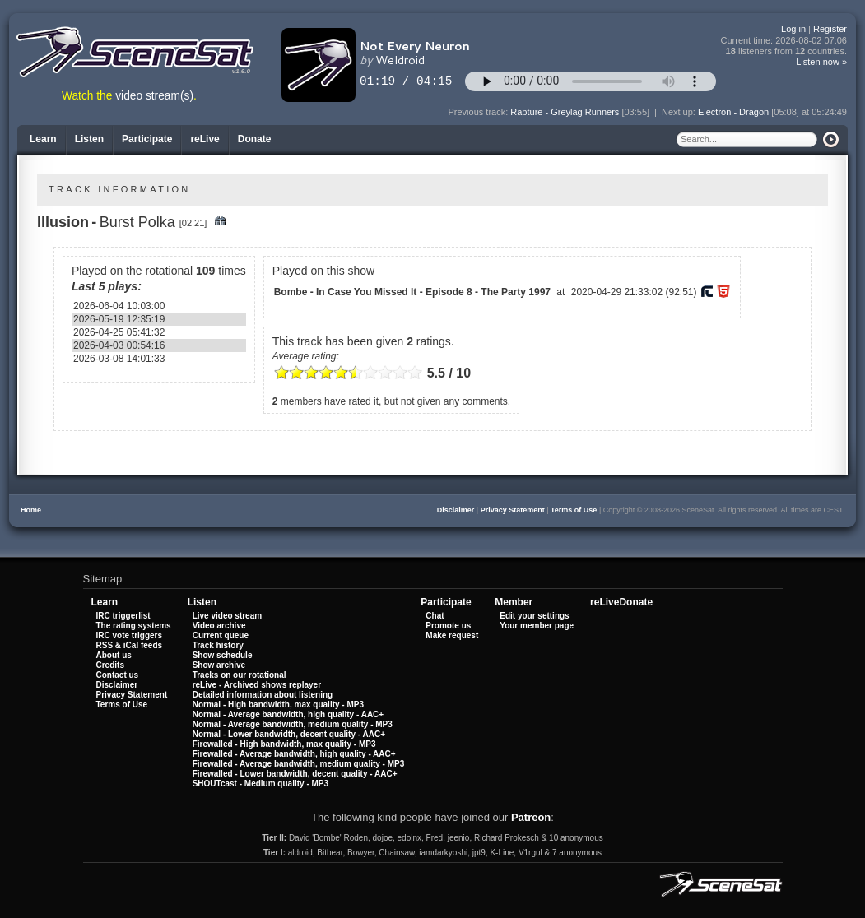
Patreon (531, 817)
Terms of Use (574, 510)
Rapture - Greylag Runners (564, 112)
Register (830, 29)
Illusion (63, 222)
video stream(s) (154, 96)
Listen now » (821, 62)
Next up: (680, 112)
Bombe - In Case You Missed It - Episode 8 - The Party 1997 (412, 292)
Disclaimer (456, 510)
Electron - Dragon (733, 112)
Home (31, 510)
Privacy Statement (513, 510)
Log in (793, 29)
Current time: (784, 40)
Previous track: (480, 112)
